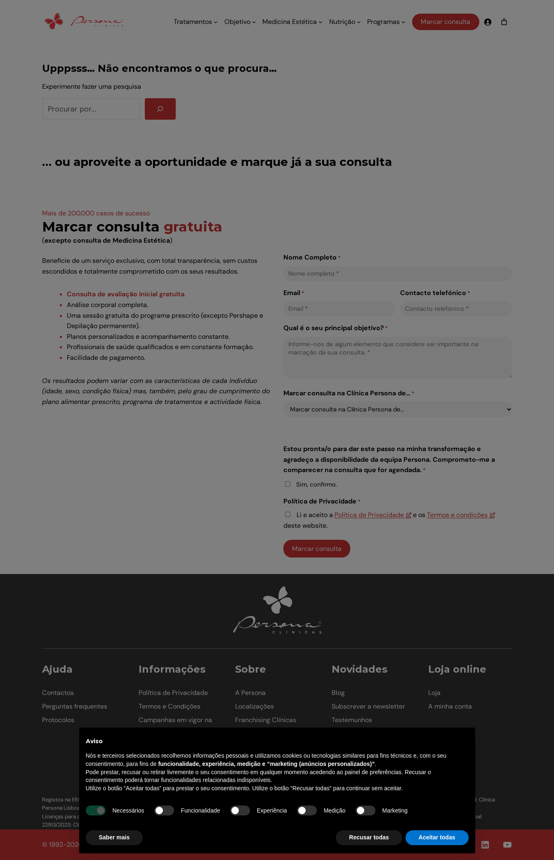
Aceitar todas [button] (437, 837)
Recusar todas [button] (369, 837)
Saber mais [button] (114, 837)
